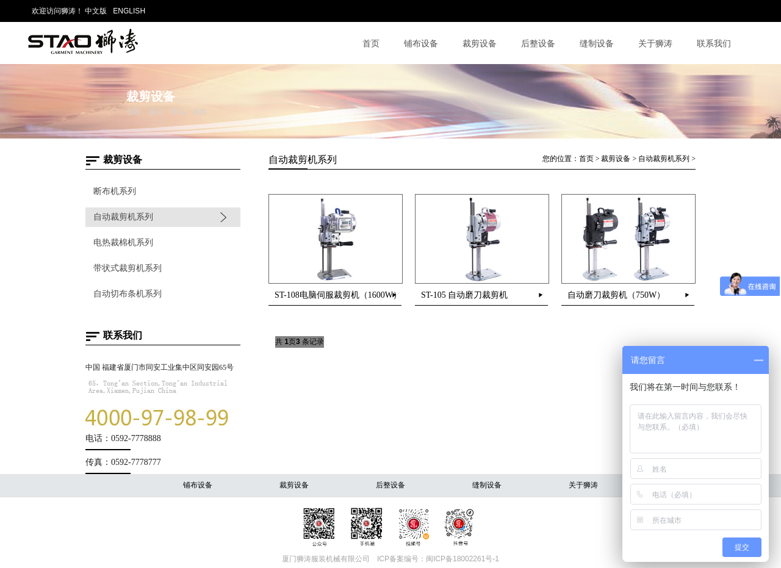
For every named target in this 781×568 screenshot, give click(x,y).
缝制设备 (597, 43)
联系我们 (714, 43)
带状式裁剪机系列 (127, 268)
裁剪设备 (479, 43)
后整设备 (538, 43)
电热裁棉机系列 (123, 242)
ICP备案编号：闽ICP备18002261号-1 (438, 559)
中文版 (96, 11)
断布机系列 (114, 191)
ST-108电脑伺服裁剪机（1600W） (338, 295)
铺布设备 (421, 43)
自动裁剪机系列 (123, 216)
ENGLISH (129, 11)
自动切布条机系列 (127, 293)
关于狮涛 (655, 43)
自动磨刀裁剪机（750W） (616, 295)
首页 (371, 43)
